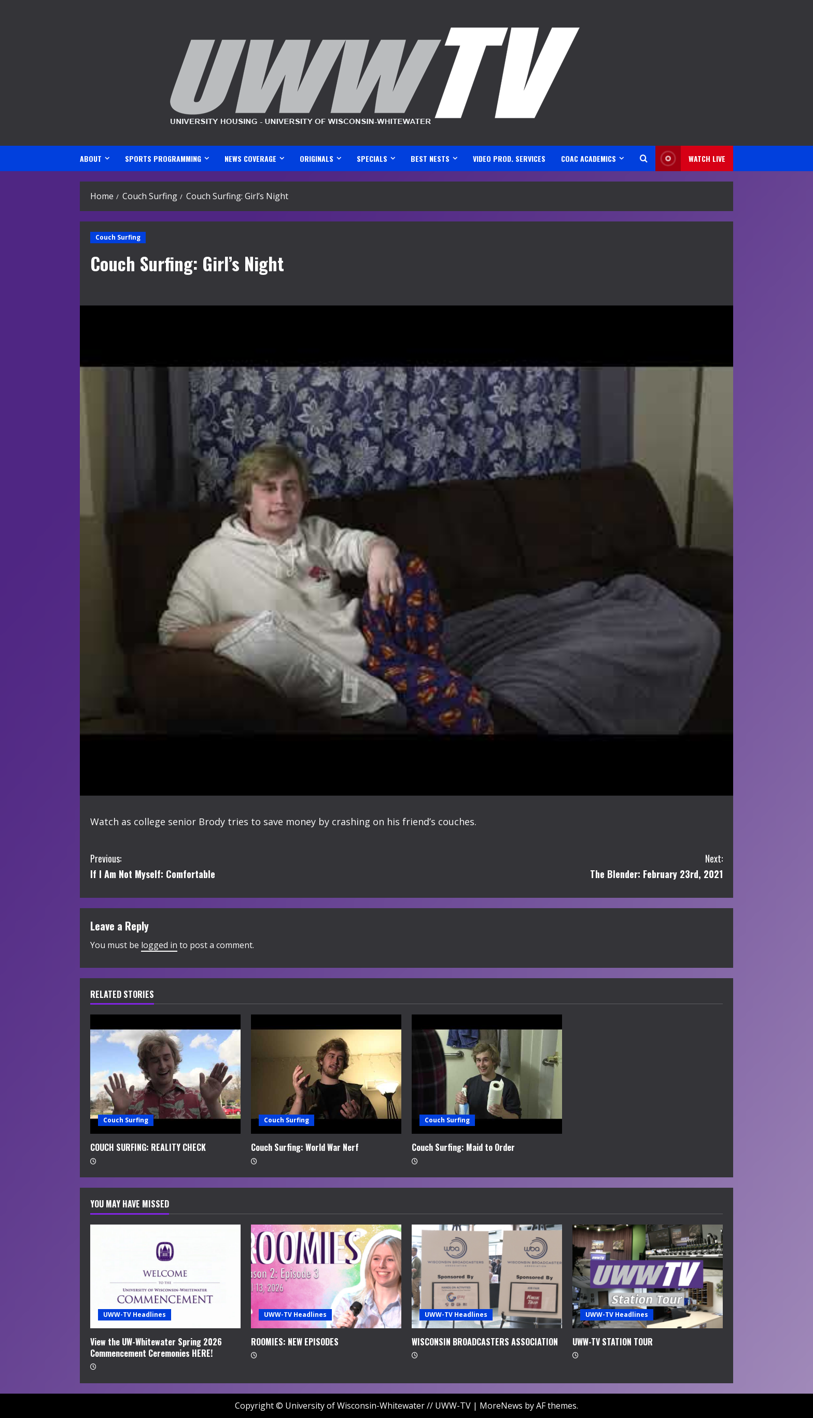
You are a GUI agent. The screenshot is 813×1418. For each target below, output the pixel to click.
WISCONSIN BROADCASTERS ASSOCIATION (485, 1342)
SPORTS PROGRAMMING (163, 158)
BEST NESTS (430, 158)
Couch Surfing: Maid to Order (463, 1147)
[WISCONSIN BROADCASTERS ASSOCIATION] (487, 1276)
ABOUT (91, 158)
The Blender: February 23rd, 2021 (564, 866)
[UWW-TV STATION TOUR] (647, 1276)
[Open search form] (644, 158)
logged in (159, 945)
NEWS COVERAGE (250, 158)
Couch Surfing (118, 237)
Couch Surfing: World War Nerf (305, 1147)
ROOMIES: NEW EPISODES (295, 1342)
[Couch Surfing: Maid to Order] (487, 1074)
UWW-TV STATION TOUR (612, 1342)
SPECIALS (372, 158)
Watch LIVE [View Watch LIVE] (690, 158)
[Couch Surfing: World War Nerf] (326, 1074)
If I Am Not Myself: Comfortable (248, 866)
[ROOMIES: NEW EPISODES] (326, 1276)
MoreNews (501, 1405)
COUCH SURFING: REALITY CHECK (148, 1147)
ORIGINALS (316, 158)
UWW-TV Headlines (134, 1314)
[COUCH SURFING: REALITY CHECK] (165, 1074)
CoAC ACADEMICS (588, 158)
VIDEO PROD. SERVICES (509, 158)
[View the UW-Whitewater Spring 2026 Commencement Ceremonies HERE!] (165, 1276)
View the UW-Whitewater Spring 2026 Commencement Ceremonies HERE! (156, 1347)
